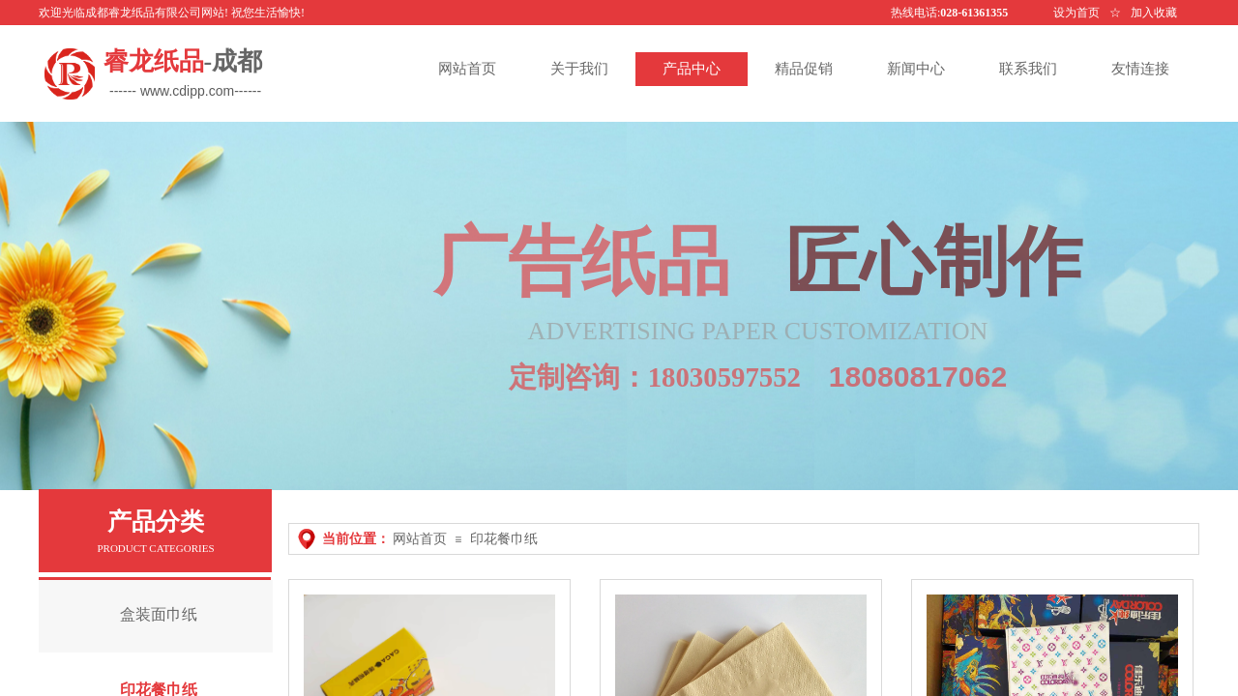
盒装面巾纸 (158, 614)
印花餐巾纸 (504, 539)
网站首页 (420, 539)
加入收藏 (1154, 12)
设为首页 (1076, 12)
